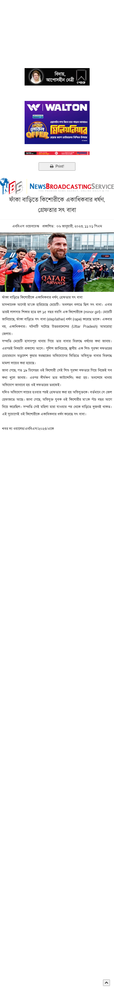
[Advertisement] (57, 28)
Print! (57, 166)
